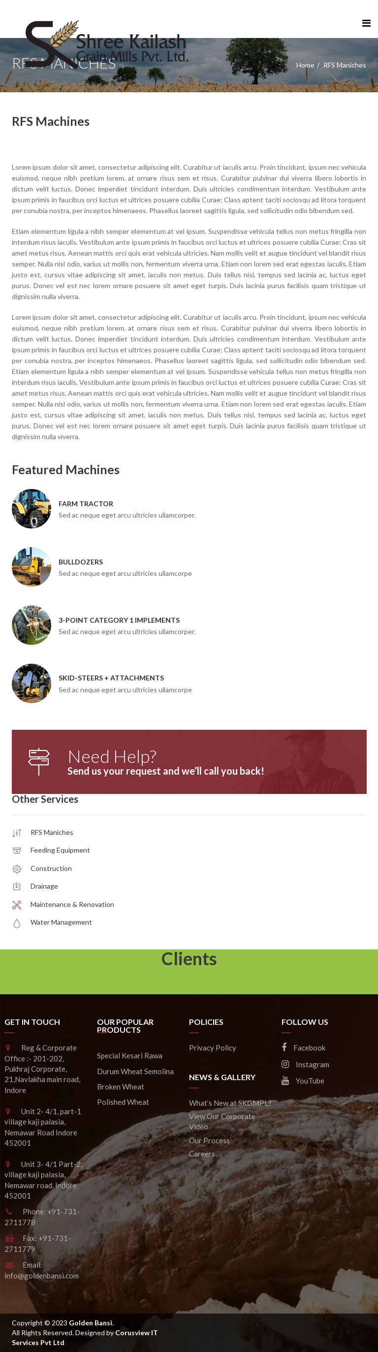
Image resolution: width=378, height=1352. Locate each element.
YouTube (303, 1080)
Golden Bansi (90, 1322)
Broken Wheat (120, 1086)
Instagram (305, 1064)
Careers (202, 1153)
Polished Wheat (123, 1101)
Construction (51, 868)
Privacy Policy (212, 1047)
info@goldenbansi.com (41, 1275)
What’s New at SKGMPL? (230, 1102)
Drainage (44, 886)
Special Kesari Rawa (129, 1055)
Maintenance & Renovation (72, 904)
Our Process (209, 1140)
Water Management (61, 922)
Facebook (303, 1047)
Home (305, 65)
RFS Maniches (52, 832)
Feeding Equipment (60, 850)
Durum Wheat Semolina (135, 1071)
